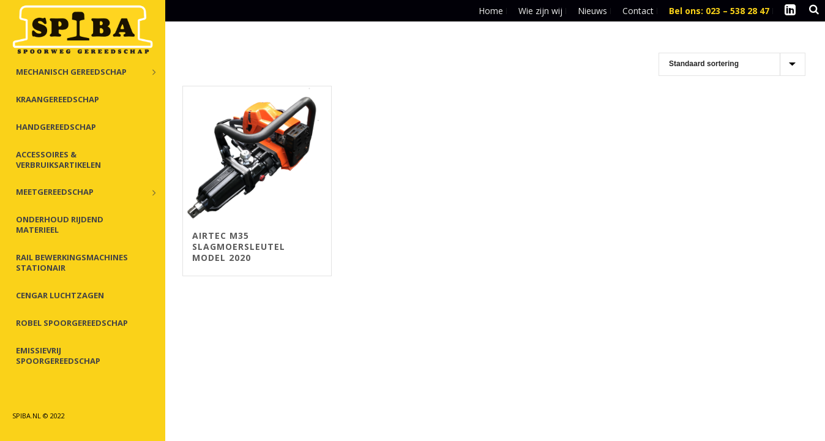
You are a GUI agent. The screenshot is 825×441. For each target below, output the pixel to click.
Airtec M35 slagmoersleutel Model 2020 (238, 246)
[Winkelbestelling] (732, 64)
